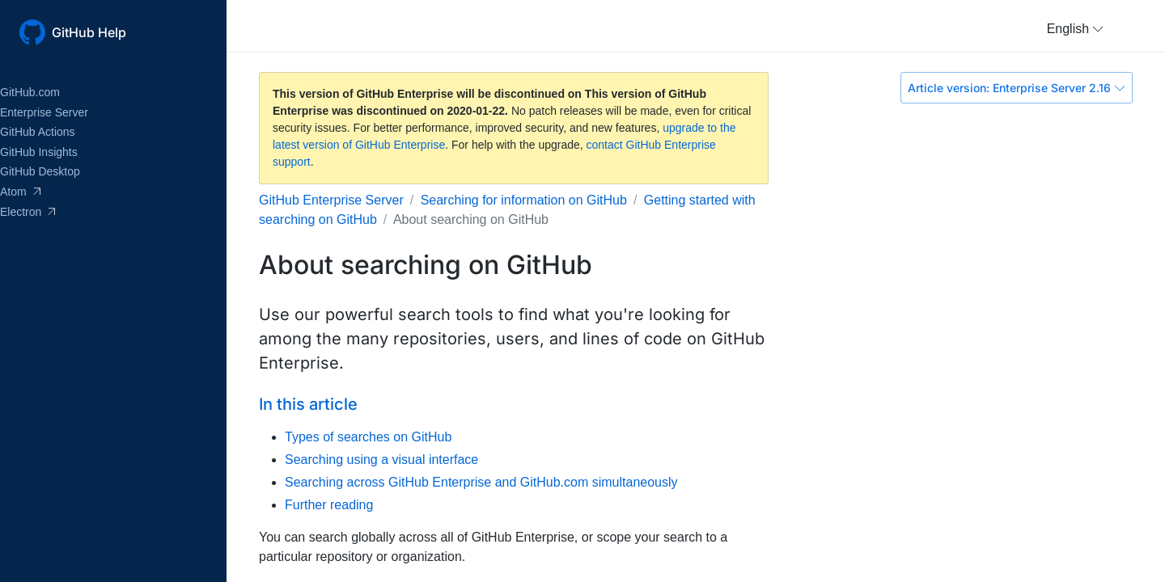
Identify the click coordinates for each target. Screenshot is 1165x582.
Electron (27, 211)
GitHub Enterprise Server (331, 200)
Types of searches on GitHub (368, 437)
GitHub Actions (37, 131)
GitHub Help (89, 32)
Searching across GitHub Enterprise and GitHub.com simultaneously (481, 482)
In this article (308, 404)
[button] (1075, 29)
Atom (20, 191)
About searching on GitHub (471, 219)
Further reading (329, 505)
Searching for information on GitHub (524, 200)
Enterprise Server (44, 112)
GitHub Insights (39, 152)
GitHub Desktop (40, 171)
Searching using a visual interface (381, 459)
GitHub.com (30, 92)
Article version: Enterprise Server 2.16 (1016, 88)
